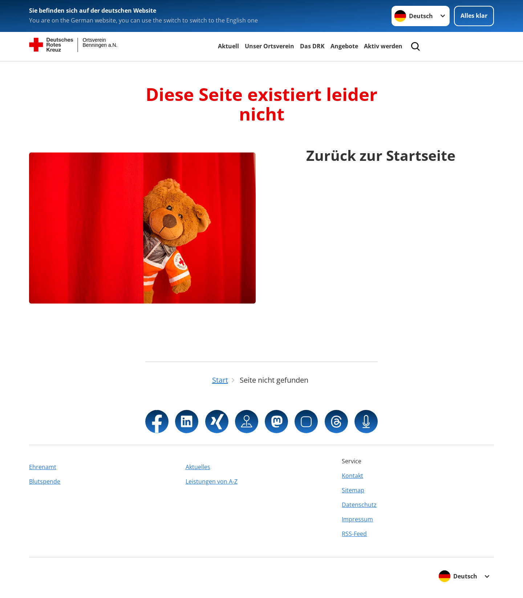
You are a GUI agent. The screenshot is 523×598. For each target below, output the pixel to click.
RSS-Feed (354, 534)
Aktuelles (198, 467)
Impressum (357, 519)
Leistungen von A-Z (212, 481)
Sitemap (353, 490)
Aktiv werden (383, 46)
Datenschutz (359, 505)
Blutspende (44, 481)
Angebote (344, 46)
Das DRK (312, 46)
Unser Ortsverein (269, 46)
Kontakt (352, 476)
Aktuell (228, 46)
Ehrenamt (42, 467)
